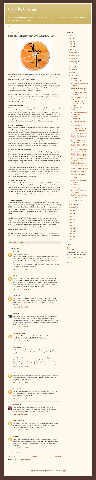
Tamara (15, 295)
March (73, 78)
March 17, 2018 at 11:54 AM (21, 366)
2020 (71, 44)
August (73, 64)
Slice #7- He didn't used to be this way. (78, 181)
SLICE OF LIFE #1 (76, 200)
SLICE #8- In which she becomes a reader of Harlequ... (78, 175)
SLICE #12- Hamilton (77, 163)
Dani (14, 436)
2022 (71, 38)
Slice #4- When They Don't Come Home (79, 191)
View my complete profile (74, 257)
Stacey (15, 347)
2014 (71, 219)
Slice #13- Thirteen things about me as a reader (78, 159)
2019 (71, 47)
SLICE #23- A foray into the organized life (79, 117)
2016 (71, 213)
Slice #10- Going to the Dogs (79, 168)
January (73, 207)
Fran (14, 252)
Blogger (63, 471)
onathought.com (18, 333)
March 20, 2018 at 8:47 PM (20, 448)
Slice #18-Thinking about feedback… (78, 137)
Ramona (15, 404)
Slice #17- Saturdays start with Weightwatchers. (78, 141)
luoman (51, 471)
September (74, 61)
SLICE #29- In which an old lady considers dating (79, 89)
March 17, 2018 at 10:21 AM (21, 289)
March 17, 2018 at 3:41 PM (20, 398)
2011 (71, 228)
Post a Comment (15, 452)
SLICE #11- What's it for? (78, 166)
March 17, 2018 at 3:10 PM (20, 382)
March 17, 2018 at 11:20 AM (21, 341)
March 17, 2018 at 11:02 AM (21, 307)
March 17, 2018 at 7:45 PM (20, 430)
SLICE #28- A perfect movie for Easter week (79, 93)
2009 (71, 234)
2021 (71, 41)
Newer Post (12, 456)
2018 (71, 50)
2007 (71, 240)
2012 (71, 225)
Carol (71, 248)
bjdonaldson (16, 373)
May (72, 72)
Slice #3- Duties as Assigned (79, 195)
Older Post (58, 456)
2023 (71, 35)
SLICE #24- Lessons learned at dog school (79, 113)
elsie (14, 276)
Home (9, 26)
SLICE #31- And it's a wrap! (79, 81)
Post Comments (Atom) (23, 459)
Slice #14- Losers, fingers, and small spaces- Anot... (79, 155)
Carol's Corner (22, 9)
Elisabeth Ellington (19, 389)
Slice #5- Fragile (75, 188)
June (72, 69)
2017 (71, 211)
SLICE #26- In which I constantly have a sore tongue (78, 103)
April (73, 75)
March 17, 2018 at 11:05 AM (21, 327)
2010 (71, 231)
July (72, 67)
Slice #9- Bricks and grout (78, 171)
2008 (71, 237)
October (73, 58)
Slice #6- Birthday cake (77, 185)
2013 (71, 222)
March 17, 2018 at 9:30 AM (21, 269)
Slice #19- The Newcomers (79, 133)
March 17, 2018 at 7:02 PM (20, 414)
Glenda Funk (17, 420)
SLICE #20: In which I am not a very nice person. (78, 129)
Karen (15, 313)
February (74, 204)
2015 (71, 216)
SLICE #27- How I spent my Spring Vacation (79, 98)
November (74, 55)
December (74, 52)
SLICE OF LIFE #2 (76, 198)
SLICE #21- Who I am (77, 126)
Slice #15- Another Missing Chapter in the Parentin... (79, 150)
